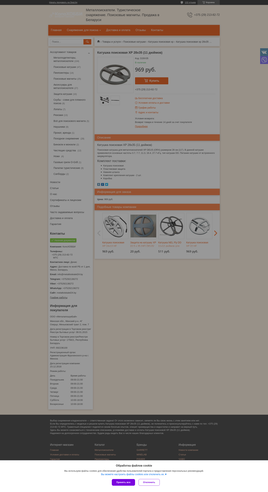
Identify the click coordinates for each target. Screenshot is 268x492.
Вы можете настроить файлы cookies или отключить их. (132, 474)
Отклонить (149, 482)
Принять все (123, 482)
